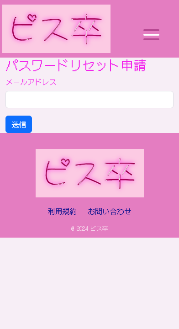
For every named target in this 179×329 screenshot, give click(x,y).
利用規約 (62, 211)
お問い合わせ (110, 211)
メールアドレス (31, 81)
